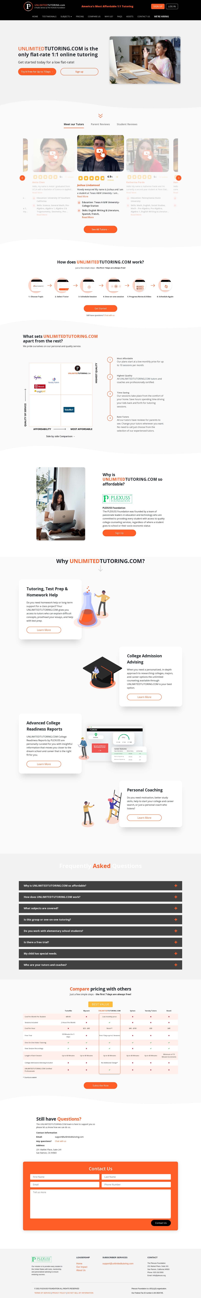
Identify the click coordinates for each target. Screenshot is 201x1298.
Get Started (101, 308)
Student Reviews (127, 124)
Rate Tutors (123, 416)
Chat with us (109, 315)
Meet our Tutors (74, 124)
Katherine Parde (135, 182)
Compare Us (94, 16)
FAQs (119, 16)
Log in (172, 6)
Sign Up (119, 533)
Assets (129, 16)
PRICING (80, 16)
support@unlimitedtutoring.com (69, 1137)
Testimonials (49, 16)
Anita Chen (38, 182)
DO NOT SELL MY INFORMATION (80, 1293)
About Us (81, 1270)
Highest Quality (124, 375)
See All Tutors (100, 229)
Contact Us (143, 16)
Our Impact (81, 1267)
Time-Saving (123, 392)
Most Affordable (125, 358)
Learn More (44, 630)
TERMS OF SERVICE (42, 1293)
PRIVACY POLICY (59, 1293)
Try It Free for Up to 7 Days (37, 71)
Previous (22, 178)
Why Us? (109, 16)
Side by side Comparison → (60, 436)
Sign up (79, 71)
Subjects (66, 16)
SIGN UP (157, 6)
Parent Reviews (100, 124)
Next (178, 178)
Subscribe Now (100, 1085)
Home (35, 16)
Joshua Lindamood (88, 185)
